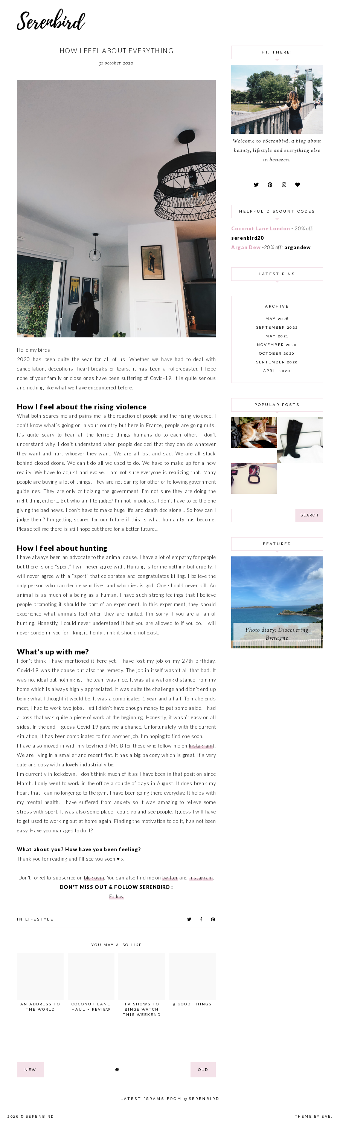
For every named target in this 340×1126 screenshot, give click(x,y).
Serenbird (40, 1116)
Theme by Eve (313, 1116)
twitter (170, 878)
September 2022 (277, 327)
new (30, 1070)
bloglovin (94, 878)
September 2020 (277, 362)
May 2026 (277, 319)
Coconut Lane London (260, 228)
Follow (116, 896)
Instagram (201, 746)
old (203, 1070)
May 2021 (276, 336)
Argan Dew (246, 247)
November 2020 (277, 345)
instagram (201, 878)
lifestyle (39, 919)
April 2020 (277, 371)
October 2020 (277, 353)
